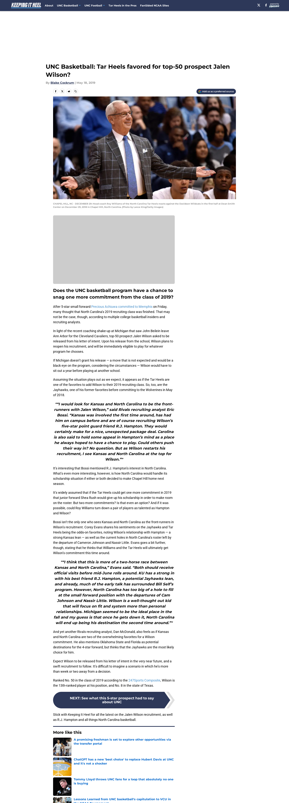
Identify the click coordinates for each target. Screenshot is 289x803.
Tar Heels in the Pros (122, 5)
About (49, 5)
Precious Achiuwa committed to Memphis (121, 307)
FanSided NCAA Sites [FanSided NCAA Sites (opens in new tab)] (154, 5)
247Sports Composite (144, 680)
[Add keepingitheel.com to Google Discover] (216, 91)
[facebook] (266, 5)
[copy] (75, 91)
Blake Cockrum (62, 82)
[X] (258, 5)
